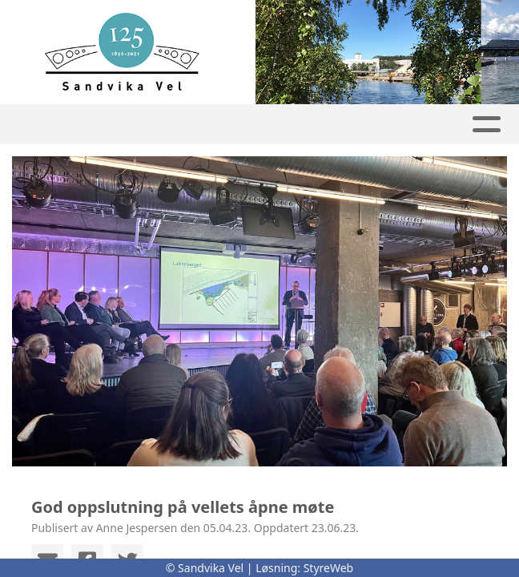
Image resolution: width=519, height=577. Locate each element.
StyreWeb (329, 567)
